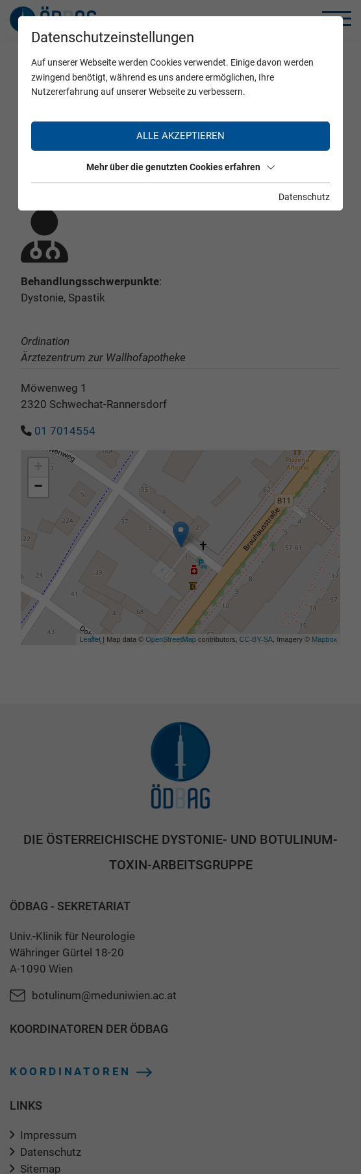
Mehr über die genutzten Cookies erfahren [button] (180, 167)
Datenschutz (304, 197)
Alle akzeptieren (180, 136)
